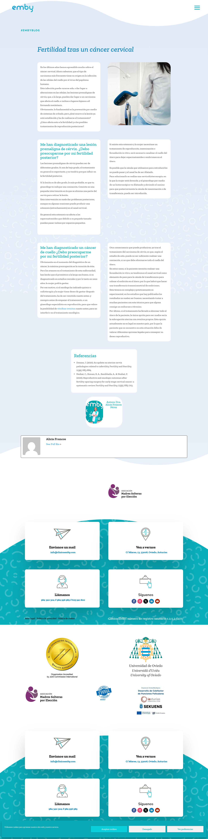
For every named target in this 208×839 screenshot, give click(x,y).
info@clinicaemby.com (62, 552)
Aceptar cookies (109, 829)
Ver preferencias (185, 829)
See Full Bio (53, 444)
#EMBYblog (30, 30)
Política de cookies (66, 618)
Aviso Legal (30, 618)
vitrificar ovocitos (66, 308)
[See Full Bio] (61, 444)
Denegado (147, 829)
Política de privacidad (46, 618)
